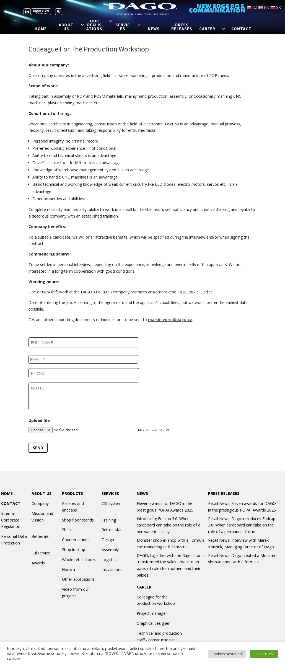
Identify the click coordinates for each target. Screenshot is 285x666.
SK (275, 7)
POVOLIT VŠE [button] (264, 653)
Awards (38, 563)
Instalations (112, 569)
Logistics (109, 559)
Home (41, 29)
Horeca (68, 569)
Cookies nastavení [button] (227, 653)
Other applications (78, 579)
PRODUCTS (72, 493)
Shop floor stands (78, 520)
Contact (241, 29)
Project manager (152, 613)
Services (122, 27)
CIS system (111, 503)
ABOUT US (41, 493)
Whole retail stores (79, 559)
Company (40, 503)
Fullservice (41, 553)
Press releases (181, 27)
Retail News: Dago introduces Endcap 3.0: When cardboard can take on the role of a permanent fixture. (241, 525)
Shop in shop (73, 549)
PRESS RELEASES (223, 493)
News (154, 29)
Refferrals (40, 536)
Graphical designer (153, 623)
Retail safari (112, 529)
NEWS (142, 493)
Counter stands (75, 539)
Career (207, 29)
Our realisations (94, 25)
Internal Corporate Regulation (10, 520)
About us (66, 27)
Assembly (110, 549)
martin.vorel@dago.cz (170, 319)
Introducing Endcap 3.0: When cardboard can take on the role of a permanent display (168, 525)
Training (109, 520)
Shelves (69, 529)
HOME (7, 493)
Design (108, 539)
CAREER (144, 587)
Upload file (39, 420)
